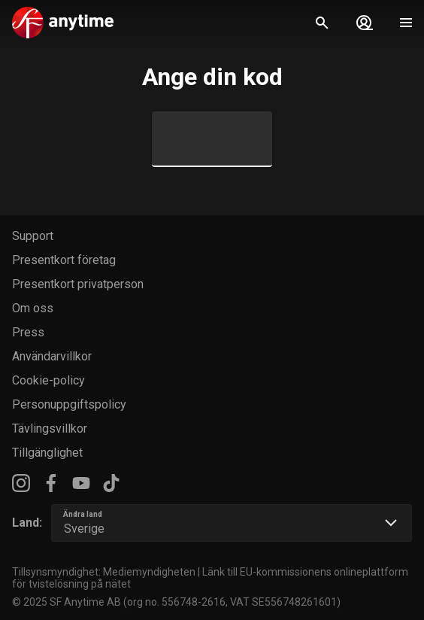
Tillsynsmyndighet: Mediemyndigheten (103, 572)
